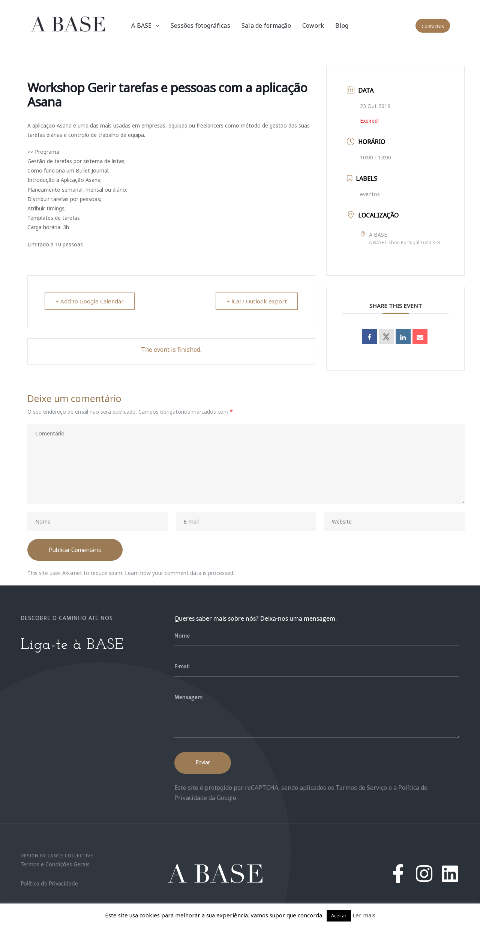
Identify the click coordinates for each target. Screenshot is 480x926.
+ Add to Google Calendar (90, 301)
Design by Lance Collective (57, 856)
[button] (433, 26)
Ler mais (363, 915)
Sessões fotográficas (200, 25)
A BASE (145, 25)
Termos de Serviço (361, 787)
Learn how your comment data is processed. (179, 572)
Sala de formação (266, 25)
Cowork (313, 25)
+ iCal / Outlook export (256, 301)
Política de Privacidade (49, 884)
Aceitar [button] (338, 915)
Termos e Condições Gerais (55, 865)
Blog (341, 25)
